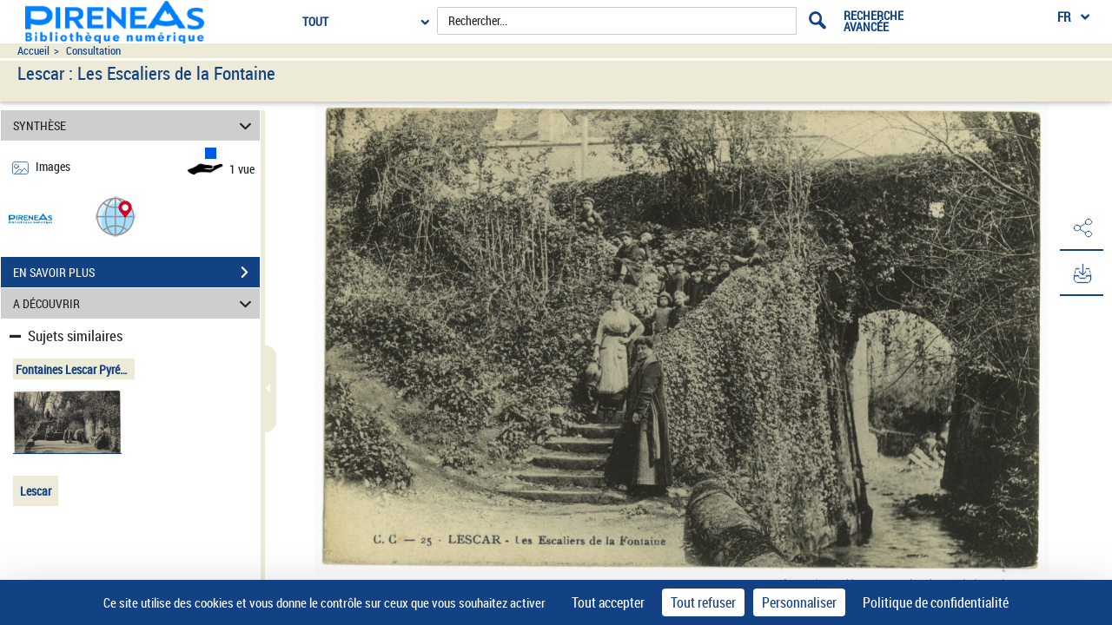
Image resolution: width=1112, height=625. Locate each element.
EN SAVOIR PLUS (136, 272)
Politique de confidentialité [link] (936, 602)
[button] (115, 215)
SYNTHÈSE (135, 125)
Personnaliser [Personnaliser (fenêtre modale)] (799, 602)
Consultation (93, 50)
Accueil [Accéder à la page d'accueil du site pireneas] (33, 50)
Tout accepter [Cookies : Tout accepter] (608, 602)
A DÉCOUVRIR (135, 303)
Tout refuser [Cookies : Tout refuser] (703, 602)
